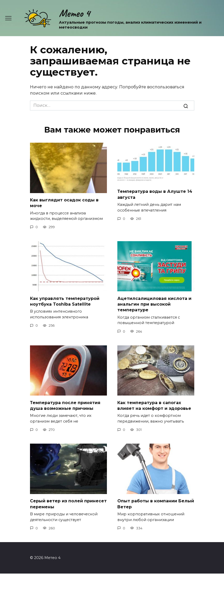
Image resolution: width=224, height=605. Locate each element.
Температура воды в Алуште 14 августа (154, 194)
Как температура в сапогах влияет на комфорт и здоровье (154, 405)
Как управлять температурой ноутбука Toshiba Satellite (64, 301)
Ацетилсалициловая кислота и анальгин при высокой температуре (154, 304)
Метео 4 (74, 13)
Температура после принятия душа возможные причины (65, 405)
